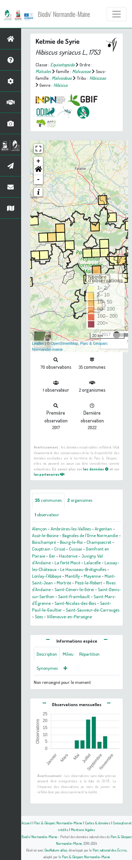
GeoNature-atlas (55, 850)
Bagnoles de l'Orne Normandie (90, 535)
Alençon (39, 528)
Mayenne (92, 576)
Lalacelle (92, 562)
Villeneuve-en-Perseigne (69, 616)
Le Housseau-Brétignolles (83, 569)
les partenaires (49, 474)
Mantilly (72, 576)
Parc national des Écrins (110, 850)
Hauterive (68, 556)
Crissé (59, 549)
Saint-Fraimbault (74, 596)
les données (95, 469)
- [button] (38, 179)
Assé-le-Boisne (45, 535)
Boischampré (44, 542)
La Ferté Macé (67, 562)
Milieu (68, 654)
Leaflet (38, 343)
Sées (39, 616)
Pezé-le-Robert (88, 582)
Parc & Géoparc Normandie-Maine (58, 822)
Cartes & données (97, 822)
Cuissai (75, 549)
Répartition (89, 654)
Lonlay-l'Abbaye (46, 576)
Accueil (26, 822)
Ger (52, 556)
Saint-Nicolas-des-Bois (75, 603)
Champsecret (99, 542)
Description (47, 654)
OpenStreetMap (64, 343)
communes (48, 500)
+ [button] (38, 161)
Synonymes (47, 668)
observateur (47, 514)
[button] (38, 170)
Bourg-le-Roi (71, 542)
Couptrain (41, 549)
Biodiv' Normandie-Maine (64, 14)
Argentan (103, 528)
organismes (79, 500)
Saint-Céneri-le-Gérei (74, 589)
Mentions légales (83, 829)
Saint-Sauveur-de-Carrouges (92, 610)
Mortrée (64, 582)
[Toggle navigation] (116, 14)
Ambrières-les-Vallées (71, 528)
